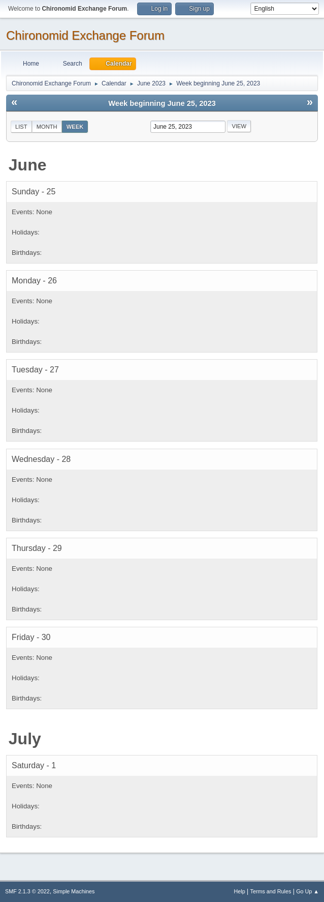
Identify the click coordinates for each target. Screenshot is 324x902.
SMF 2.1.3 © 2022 (27, 891)
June (28, 165)
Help (239, 891)
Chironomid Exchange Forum (85, 35)
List (21, 127)
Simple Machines (73, 891)
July (25, 739)
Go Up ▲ (307, 891)
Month (47, 127)
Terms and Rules (270, 891)
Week (75, 127)
